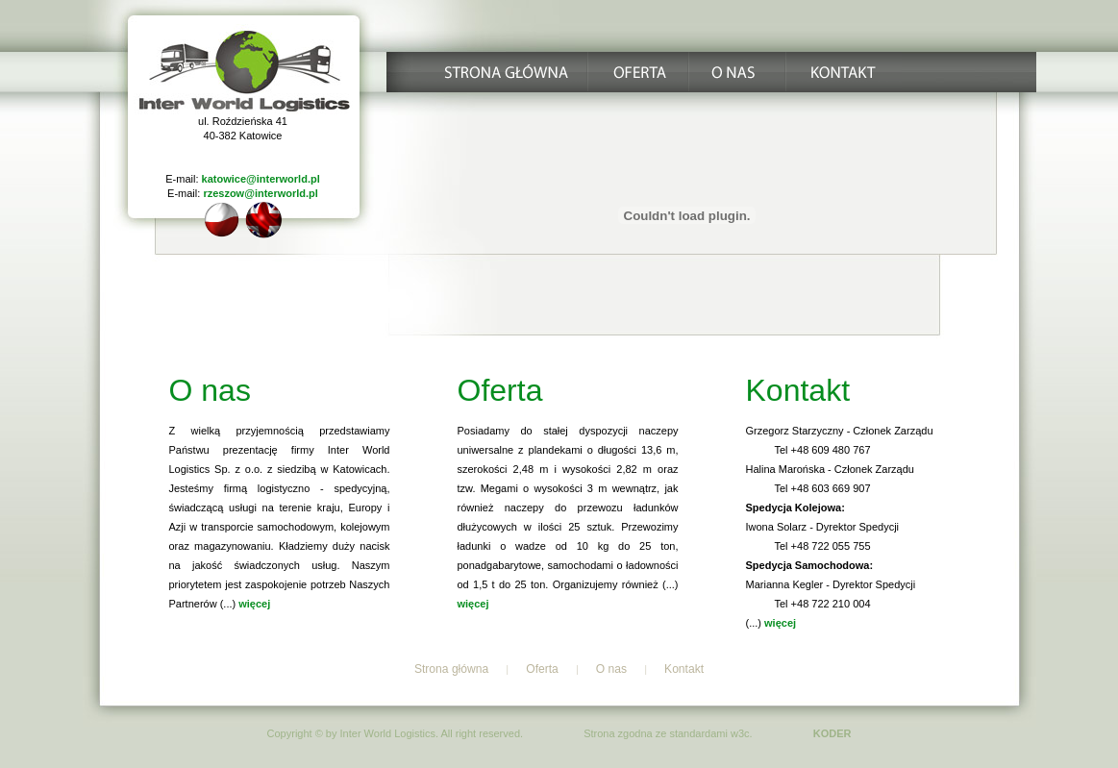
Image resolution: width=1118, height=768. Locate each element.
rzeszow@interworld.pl (260, 193)
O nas (611, 669)
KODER (832, 733)
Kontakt (684, 669)
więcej (254, 603)
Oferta (542, 669)
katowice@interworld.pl (261, 179)
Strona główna (451, 669)
